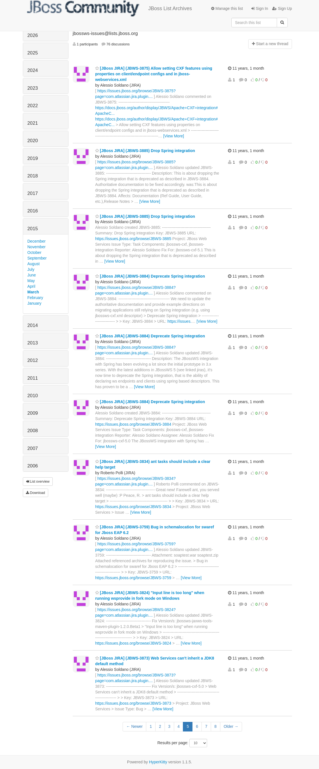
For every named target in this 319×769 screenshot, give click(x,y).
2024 (32, 70)
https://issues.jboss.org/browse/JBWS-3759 (133, 577)
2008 (32, 430)
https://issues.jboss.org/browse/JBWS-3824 (133, 643)
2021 (32, 123)
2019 (32, 158)
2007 (32, 448)
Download (35, 493)
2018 (32, 176)
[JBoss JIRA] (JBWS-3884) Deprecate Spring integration (150, 276)
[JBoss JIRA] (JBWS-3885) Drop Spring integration (145, 150)
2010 (32, 395)
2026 (32, 35)
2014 (32, 325)
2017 (32, 193)
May (31, 280)
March (33, 292)
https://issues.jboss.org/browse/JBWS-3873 (133, 703)
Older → (231, 726)
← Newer (134, 726)
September (36, 258)
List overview (38, 482)
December (36, 241)
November (36, 247)
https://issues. (179, 321)
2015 (32, 228)
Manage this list (227, 8)
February (35, 297)
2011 (32, 378)
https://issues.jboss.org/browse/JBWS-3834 (133, 506)
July (30, 269)
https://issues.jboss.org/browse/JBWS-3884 (133, 424)
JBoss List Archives (109, 8)
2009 (32, 413)
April (31, 286)
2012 (32, 360)
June (31, 275)
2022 (32, 105)
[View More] (173, 136)
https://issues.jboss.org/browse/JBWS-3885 (133, 238)
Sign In (259, 8)
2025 (32, 53)
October (34, 252)
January (34, 303)
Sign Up (282, 8)
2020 (32, 140)
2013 (32, 343)
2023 (32, 88)
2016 (32, 211)
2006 (32, 466)
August (33, 264)
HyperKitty (158, 762)
